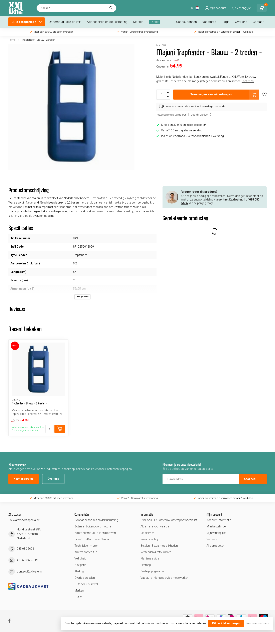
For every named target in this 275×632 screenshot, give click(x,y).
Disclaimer (147, 532)
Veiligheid (80, 558)
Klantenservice (23, 478)
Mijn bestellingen (217, 526)
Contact (258, 22)
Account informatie (219, 520)
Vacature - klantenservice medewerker (164, 577)
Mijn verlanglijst (216, 532)
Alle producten (216, 545)
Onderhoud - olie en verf (65, 22)
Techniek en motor (86, 545)
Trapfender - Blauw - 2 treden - (39, 39)
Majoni (161, 45)
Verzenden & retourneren (156, 552)
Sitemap (146, 564)
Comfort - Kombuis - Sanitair (92, 539)
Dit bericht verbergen (226, 623)
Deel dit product (201, 114)
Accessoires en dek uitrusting (107, 22)
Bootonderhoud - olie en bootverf (95, 532)
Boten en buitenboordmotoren (93, 526)
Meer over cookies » (257, 623)
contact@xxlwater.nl (231, 199)
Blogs (225, 22)
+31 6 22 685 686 (27, 560)
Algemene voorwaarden (156, 526)
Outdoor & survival (86, 584)
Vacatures (209, 22)
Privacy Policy (149, 539)
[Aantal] (49, 429)
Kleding (79, 571)
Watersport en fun (85, 552)
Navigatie (80, 564)
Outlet (155, 22)
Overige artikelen (84, 577)
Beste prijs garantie (152, 571)
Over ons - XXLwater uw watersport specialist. (169, 520)
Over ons (241, 22)
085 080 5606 (25, 548)
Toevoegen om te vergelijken (171, 114)
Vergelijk (212, 539)
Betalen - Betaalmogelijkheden (159, 545)
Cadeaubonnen (186, 22)
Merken (138, 22)
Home (11, 39)
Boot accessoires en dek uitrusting (96, 520)
